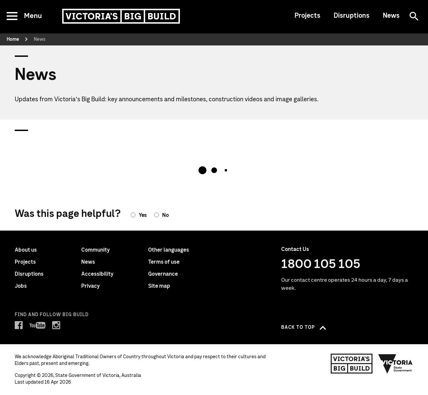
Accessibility (97, 274)
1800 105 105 (320, 264)
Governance (163, 274)
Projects (307, 15)
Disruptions (351, 15)
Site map (159, 286)
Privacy (90, 286)
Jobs (21, 286)
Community (95, 250)
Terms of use (164, 262)
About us (26, 250)
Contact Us (295, 249)
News (391, 15)
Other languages (168, 250)
